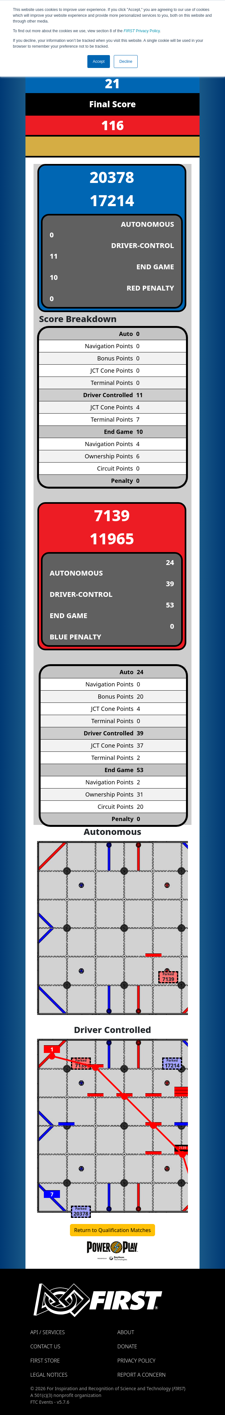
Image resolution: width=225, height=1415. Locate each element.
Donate (127, 1346)
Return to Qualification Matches (112, 1230)
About (125, 1332)
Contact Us (45, 1346)
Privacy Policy (142, 31)
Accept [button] (99, 61)
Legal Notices (48, 1374)
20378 (112, 177)
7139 (112, 515)
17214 (112, 200)
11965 (112, 538)
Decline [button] (125, 61)
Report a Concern (141, 1374)
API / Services (47, 1332)
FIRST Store (45, 1360)
